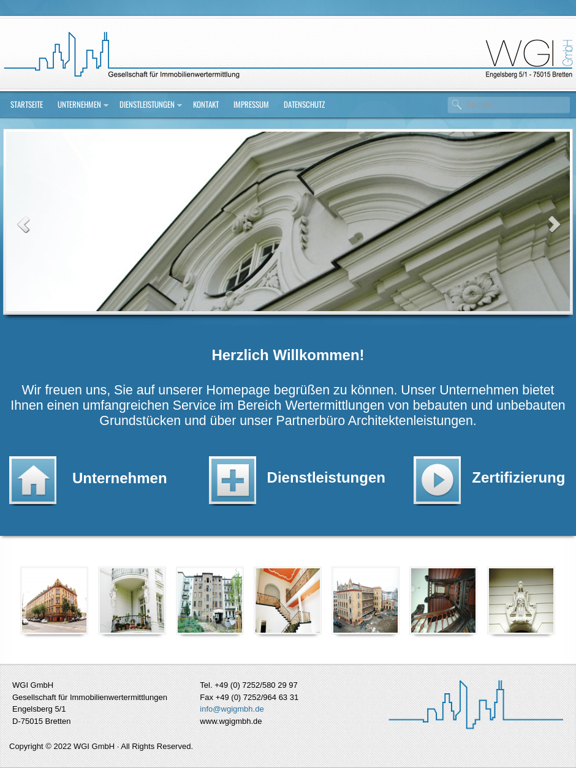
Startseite (26, 104)
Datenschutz (304, 104)
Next (553, 223)
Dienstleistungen (147, 104)
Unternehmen (79, 104)
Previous (23, 223)
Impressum (251, 104)
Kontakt (206, 104)
